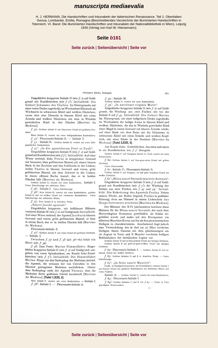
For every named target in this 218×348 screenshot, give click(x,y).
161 (115, 37)
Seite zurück (83, 48)
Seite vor (138, 48)
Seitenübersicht (112, 48)
